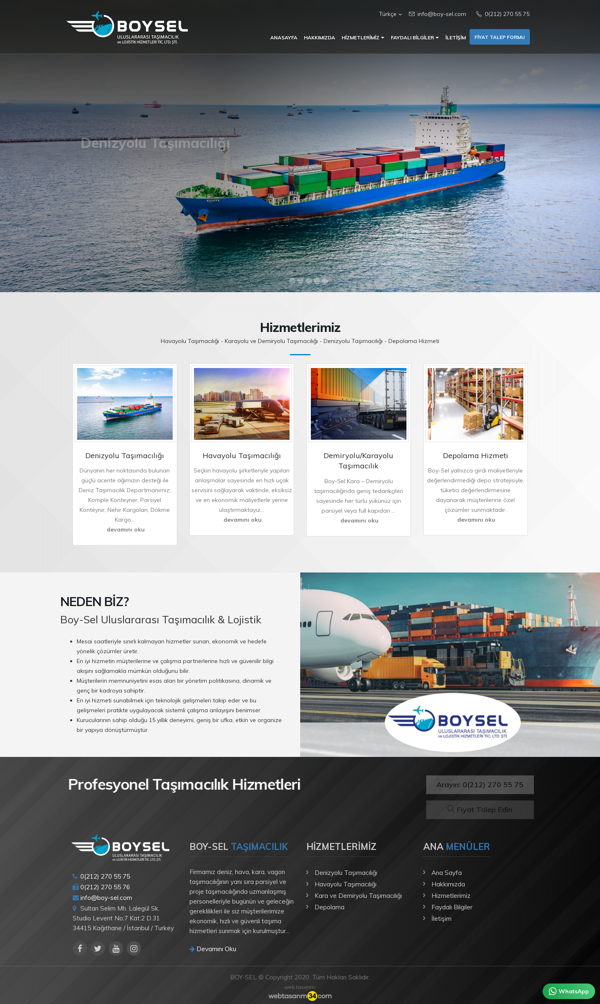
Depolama (329, 907)
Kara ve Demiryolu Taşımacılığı (358, 896)
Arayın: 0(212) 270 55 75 (479, 784)
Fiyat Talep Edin (479, 809)
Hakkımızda (319, 37)
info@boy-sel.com (437, 14)
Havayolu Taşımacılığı (345, 884)
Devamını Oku (212, 949)
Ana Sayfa (446, 873)
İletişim (455, 37)
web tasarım (299, 987)
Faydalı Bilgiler (412, 37)
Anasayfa (283, 37)
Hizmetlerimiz (360, 37)
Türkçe (389, 14)
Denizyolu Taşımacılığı (346, 873)
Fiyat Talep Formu (500, 37)
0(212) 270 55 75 (502, 14)
